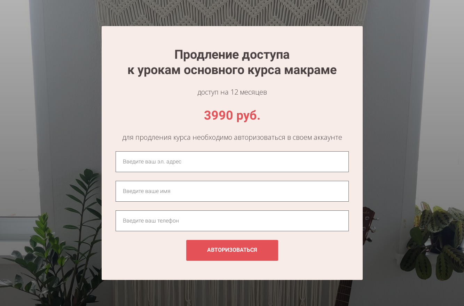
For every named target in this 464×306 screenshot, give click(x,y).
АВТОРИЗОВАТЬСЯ (232, 250)
